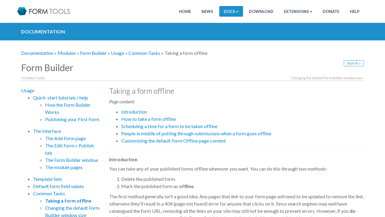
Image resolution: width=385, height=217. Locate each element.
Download (261, 11)
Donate (331, 11)
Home (185, 11)
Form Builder (93, 53)
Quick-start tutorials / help (60, 97)
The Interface (47, 131)
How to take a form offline (148, 119)
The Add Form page (65, 138)
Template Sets (47, 179)
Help (354, 11)
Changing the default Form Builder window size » (327, 78)
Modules (66, 53)
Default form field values (58, 186)
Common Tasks (144, 53)
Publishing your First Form (72, 119)
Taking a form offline (68, 200)
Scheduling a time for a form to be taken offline (169, 126)
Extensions (298, 11)
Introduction (134, 112)
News (207, 11)
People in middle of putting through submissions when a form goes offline (196, 133)
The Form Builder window (71, 160)
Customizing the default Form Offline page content (173, 140)
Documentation (37, 53)
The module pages (64, 167)
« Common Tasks (33, 78)
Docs (231, 11)
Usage (117, 53)
